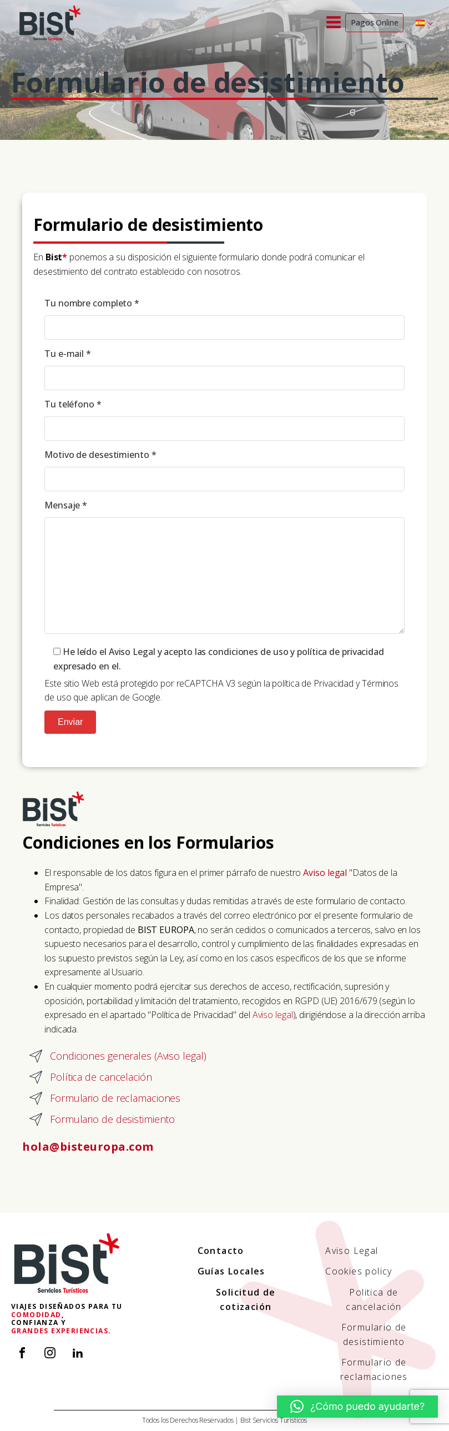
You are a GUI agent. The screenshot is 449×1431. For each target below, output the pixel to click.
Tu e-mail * (224, 371)
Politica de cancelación (373, 1299)
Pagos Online (374, 22)
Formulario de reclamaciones (374, 1369)
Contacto (221, 1250)
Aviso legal (273, 1015)
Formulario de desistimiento (374, 1334)
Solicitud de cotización (246, 1299)
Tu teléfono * (224, 421)
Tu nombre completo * (224, 320)
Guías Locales (231, 1271)
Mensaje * (224, 570)
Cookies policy (358, 1271)
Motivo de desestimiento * (224, 472)
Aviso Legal (351, 1250)
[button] (357, 1406)
